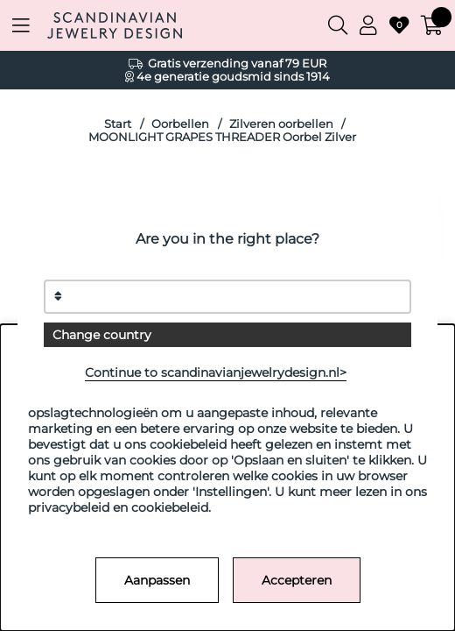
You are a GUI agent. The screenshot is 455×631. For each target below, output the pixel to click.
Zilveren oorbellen (281, 124)
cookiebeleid (169, 507)
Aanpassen (157, 580)
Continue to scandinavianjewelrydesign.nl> (215, 372)
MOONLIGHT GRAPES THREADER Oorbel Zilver (222, 137)
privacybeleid (68, 507)
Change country (101, 335)
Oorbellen (180, 124)
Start (117, 124)
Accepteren (297, 580)
